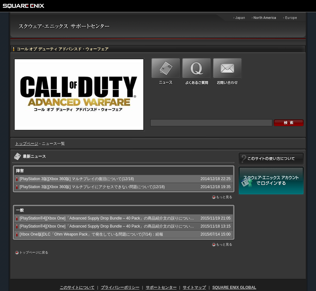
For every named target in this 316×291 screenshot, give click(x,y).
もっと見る (224, 197)
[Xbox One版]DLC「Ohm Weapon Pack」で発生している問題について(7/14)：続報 (91, 234)
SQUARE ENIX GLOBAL (234, 287)
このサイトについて (77, 287)
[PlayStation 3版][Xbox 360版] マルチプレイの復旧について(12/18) (77, 179)
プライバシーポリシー (120, 287)
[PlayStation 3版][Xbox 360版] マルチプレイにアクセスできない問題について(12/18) (92, 187)
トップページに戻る (33, 252)
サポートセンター (161, 287)
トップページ (26, 143)
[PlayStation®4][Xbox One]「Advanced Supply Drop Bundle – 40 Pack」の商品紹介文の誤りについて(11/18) (113, 226)
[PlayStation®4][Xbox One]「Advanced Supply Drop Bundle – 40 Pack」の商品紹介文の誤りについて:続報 (111, 218)
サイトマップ (194, 287)
